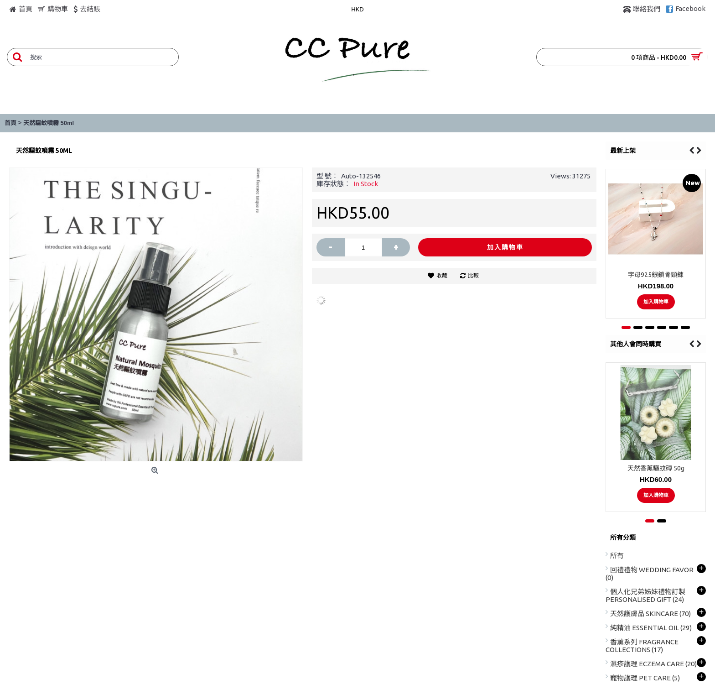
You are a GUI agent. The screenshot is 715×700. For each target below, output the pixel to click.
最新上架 (623, 150)
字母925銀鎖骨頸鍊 (656, 274)
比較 (473, 275)
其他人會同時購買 (635, 344)
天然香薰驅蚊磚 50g (655, 468)
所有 (617, 555)
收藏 (441, 275)
